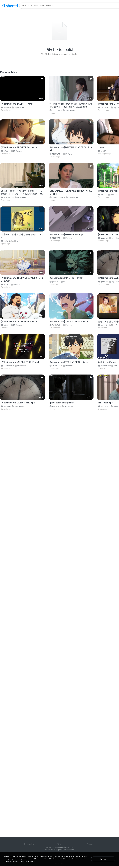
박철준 (102, 151)
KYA (114, 366)
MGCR (4, 285)
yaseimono (6, 366)
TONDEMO (55, 325)
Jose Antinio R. (57, 197)
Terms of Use (29, 844)
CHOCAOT (103, 107)
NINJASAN (55, 154)
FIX (63, 282)
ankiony (5, 107)
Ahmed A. (55, 406)
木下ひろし (55, 110)
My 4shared (18, 107)
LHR (17, 241)
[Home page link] (10, 5)
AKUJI (4, 151)
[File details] (22, 88)
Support (90, 844)
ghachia (102, 238)
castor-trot (6, 241)
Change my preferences (27, 861)
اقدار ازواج (103, 406)
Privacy (59, 844)
